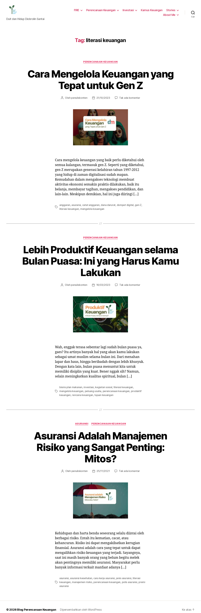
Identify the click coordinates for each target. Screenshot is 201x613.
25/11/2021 (103, 458)
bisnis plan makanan (70, 386)
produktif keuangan (125, 390)
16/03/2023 (103, 284)
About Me (169, 14)
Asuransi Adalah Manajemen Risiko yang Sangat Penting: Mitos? (100, 440)
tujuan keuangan (90, 394)
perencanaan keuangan (101, 390)
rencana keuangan (69, 394)
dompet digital (121, 204)
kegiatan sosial (101, 386)
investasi (87, 386)
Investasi (129, 10)
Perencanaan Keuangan (102, 10)
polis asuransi (126, 569)
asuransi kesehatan (80, 565)
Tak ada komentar (128, 97)
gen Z (133, 204)
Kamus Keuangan (152, 10)
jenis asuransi (121, 565)
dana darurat (106, 204)
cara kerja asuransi (102, 565)
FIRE (78, 10)
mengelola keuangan (82, 208)
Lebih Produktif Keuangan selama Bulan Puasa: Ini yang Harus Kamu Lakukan (100, 261)
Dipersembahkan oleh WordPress (78, 596)
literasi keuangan (120, 386)
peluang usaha (79, 390)
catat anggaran (89, 204)
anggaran (64, 204)
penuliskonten (80, 97)
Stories (171, 10)
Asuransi (81, 422)
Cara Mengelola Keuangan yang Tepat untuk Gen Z (100, 79)
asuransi (75, 204)
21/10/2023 (103, 97)
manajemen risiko (80, 569)
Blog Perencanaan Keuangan (35, 596)
